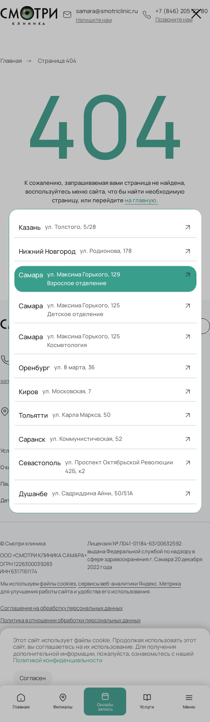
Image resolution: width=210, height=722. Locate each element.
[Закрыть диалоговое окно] (196, 13)
